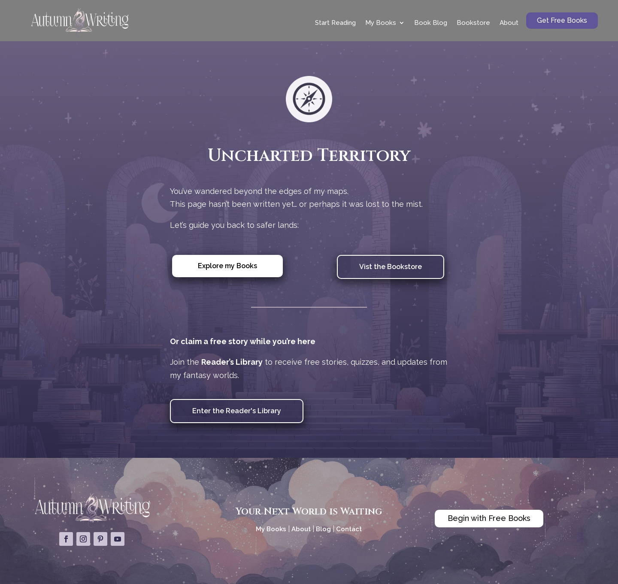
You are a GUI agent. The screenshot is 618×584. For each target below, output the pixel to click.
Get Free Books (562, 20)
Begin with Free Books (489, 518)
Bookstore (473, 23)
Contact (349, 529)
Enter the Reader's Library (236, 411)
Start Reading (335, 23)
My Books (380, 23)
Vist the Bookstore (390, 267)
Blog (323, 529)
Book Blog (430, 23)
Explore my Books (227, 266)
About (509, 23)
